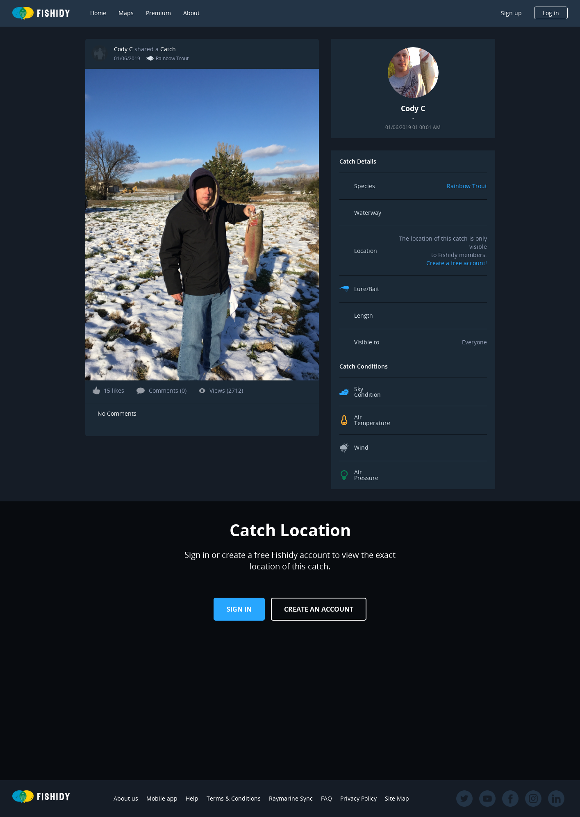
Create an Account (318, 609)
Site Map (397, 798)
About (191, 13)
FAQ (326, 798)
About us (126, 798)
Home (98, 13)
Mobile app (161, 798)
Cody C (123, 49)
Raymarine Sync (291, 798)
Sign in (239, 609)
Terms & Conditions (234, 798)
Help (192, 798)
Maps (126, 13)
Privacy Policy (358, 798)
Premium (158, 13)
